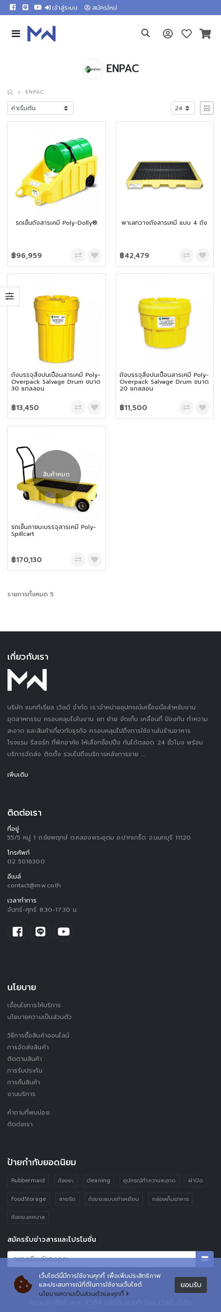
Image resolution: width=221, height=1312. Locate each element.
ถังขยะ (66, 1180)
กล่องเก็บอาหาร (170, 1199)
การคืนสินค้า (23, 1082)
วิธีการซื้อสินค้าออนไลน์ (38, 1035)
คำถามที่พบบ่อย (28, 1112)
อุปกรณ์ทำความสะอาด (149, 1180)
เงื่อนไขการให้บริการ (34, 1005)
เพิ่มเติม (17, 774)
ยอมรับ (191, 1285)
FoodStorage (28, 1199)
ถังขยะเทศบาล (28, 1217)
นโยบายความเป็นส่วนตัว (39, 1017)
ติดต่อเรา (20, 1124)
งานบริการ (21, 1094)
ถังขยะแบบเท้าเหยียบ (113, 1199)
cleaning (98, 1180)
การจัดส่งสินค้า (28, 1047)
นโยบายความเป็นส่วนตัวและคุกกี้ (84, 1294)
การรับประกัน (24, 1070)
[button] (146, 34)
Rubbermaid (28, 1180)
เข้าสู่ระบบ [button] (61, 7)
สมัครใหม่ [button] (100, 7)
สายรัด (67, 1199)
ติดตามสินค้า (24, 1059)
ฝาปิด (195, 1180)
